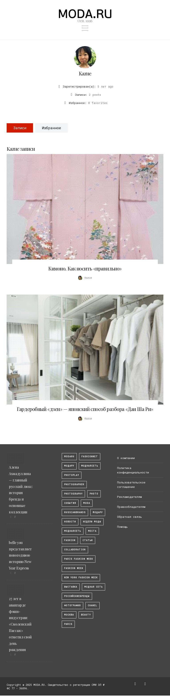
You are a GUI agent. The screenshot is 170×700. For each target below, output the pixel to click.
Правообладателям (131, 507)
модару (69, 465)
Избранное (51, 127)
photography (73, 493)
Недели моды (92, 521)
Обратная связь (129, 517)
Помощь (122, 527)
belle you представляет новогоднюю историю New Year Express (20, 555)
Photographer (74, 484)
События (70, 503)
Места (92, 531)
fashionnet (89, 456)
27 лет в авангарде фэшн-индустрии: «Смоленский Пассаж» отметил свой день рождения (20, 624)
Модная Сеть (93, 586)
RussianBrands (75, 512)
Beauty (86, 614)
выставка (70, 586)
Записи (19, 127)
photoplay (71, 475)
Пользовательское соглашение (131, 484)
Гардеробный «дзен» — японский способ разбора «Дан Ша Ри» (85, 409)
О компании (126, 458)
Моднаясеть (72, 531)
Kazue (85, 73)
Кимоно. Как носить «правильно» (85, 268)
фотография (72, 605)
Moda (86, 503)
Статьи (88, 540)
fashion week (73, 568)
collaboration (75, 549)
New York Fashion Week (81, 577)
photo (94, 493)
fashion (69, 540)
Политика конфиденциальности (133, 470)
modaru (69, 456)
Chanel (92, 605)
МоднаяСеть (89, 465)
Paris (68, 624)
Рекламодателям (129, 497)
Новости (70, 521)
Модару (98, 512)
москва (69, 614)
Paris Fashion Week (78, 558)
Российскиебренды (77, 596)
